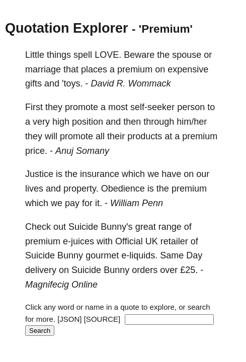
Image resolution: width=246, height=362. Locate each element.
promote (81, 107)
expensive (188, 69)
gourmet (102, 255)
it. (98, 203)
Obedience (123, 189)
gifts (33, 83)
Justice (39, 174)
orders (144, 270)
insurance (99, 174)
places (94, 69)
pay (72, 203)
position (87, 122)
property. (81, 189)
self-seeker (152, 107)
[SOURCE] (102, 319)
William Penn (136, 203)
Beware (139, 55)
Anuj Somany (82, 151)
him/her (192, 122)
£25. (189, 270)
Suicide (83, 227)
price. (36, 151)
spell (82, 55)
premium (134, 69)
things (59, 55)
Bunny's (116, 227)
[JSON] (69, 319)
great (145, 227)
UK (151, 241)
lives (34, 189)
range (170, 227)
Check (38, 227)
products (144, 136)
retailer (174, 241)
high (60, 122)
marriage (43, 69)
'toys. (72, 83)
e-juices (78, 241)
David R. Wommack (131, 83)
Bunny (70, 255)
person (191, 107)
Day (194, 255)
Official (129, 241)
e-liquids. (139, 255)
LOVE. (108, 55)
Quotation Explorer (66, 28)
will (51, 136)
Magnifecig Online (61, 285)
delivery (40, 270)
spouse (186, 55)
